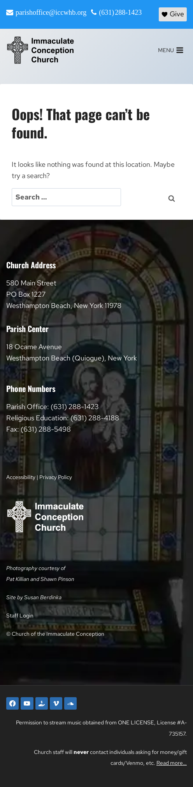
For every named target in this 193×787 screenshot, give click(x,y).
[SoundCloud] (70, 703)
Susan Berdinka (42, 597)
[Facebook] (12, 703)
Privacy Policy (55, 477)
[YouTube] (27, 703)
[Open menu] (170, 50)
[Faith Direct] (41, 703)
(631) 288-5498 (46, 429)
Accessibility (20, 477)
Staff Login (19, 615)
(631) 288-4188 (94, 417)
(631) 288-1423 (120, 12)
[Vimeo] (56, 703)
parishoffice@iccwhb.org (51, 12)
